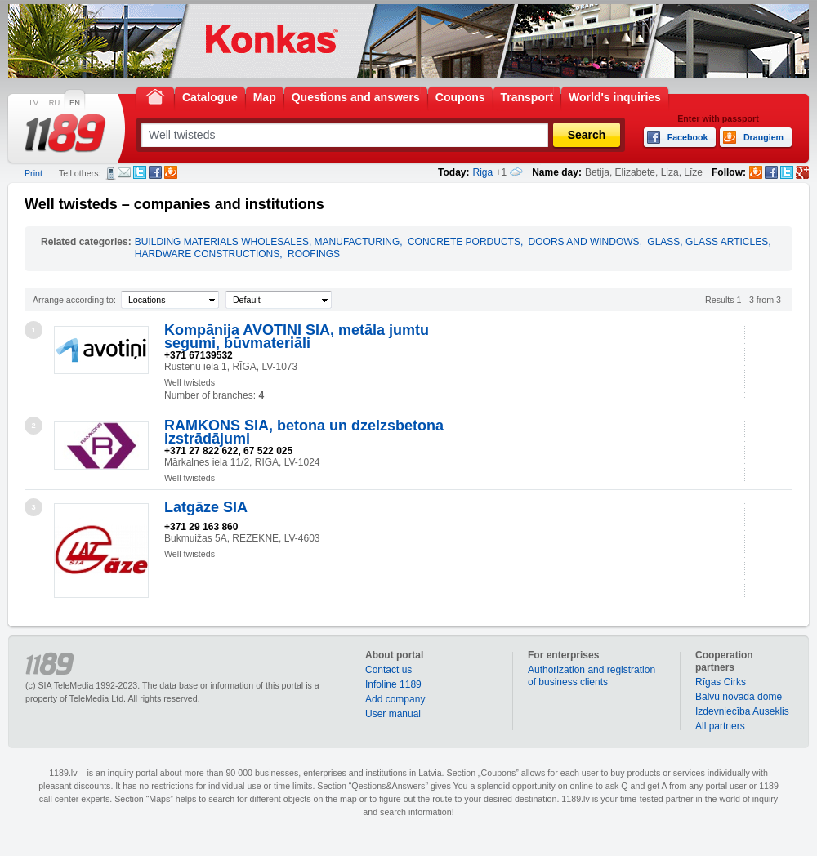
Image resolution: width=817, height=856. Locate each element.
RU (54, 103)
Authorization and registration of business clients (591, 676)
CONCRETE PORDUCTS (464, 241)
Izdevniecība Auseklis (742, 711)
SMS (110, 173)
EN (74, 103)
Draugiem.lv (170, 172)
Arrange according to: (74, 300)
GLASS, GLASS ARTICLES (707, 241)
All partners (720, 726)
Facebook (155, 172)
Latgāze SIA (206, 507)
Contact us (388, 669)
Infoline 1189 (393, 684)
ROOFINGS (314, 254)
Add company (395, 699)
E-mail (124, 172)
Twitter (139, 172)
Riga (483, 172)
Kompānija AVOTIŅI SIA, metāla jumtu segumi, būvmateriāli (296, 336)
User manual (393, 714)
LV (33, 103)
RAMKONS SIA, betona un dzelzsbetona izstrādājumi (304, 432)
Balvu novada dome (738, 696)
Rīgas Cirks (720, 682)
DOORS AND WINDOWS (584, 241)
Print (33, 173)
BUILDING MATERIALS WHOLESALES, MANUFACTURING (267, 241)
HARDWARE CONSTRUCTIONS (207, 254)
